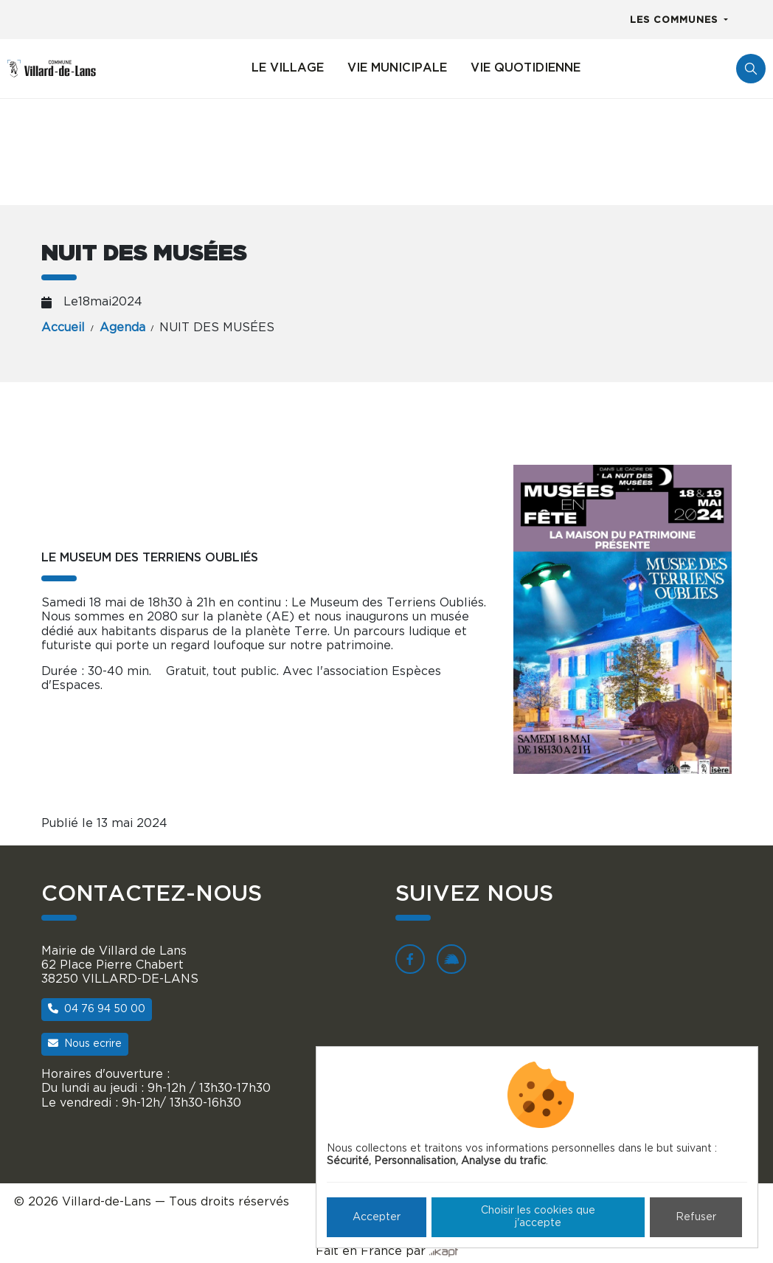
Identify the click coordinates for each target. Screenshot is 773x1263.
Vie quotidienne (525, 68)
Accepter (377, 1217)
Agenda (122, 327)
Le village (288, 68)
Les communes (675, 20)
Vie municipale (397, 68)
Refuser (696, 1217)
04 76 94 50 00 (96, 1008)
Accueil (63, 327)
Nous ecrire (85, 1043)
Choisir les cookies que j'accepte (538, 1216)
